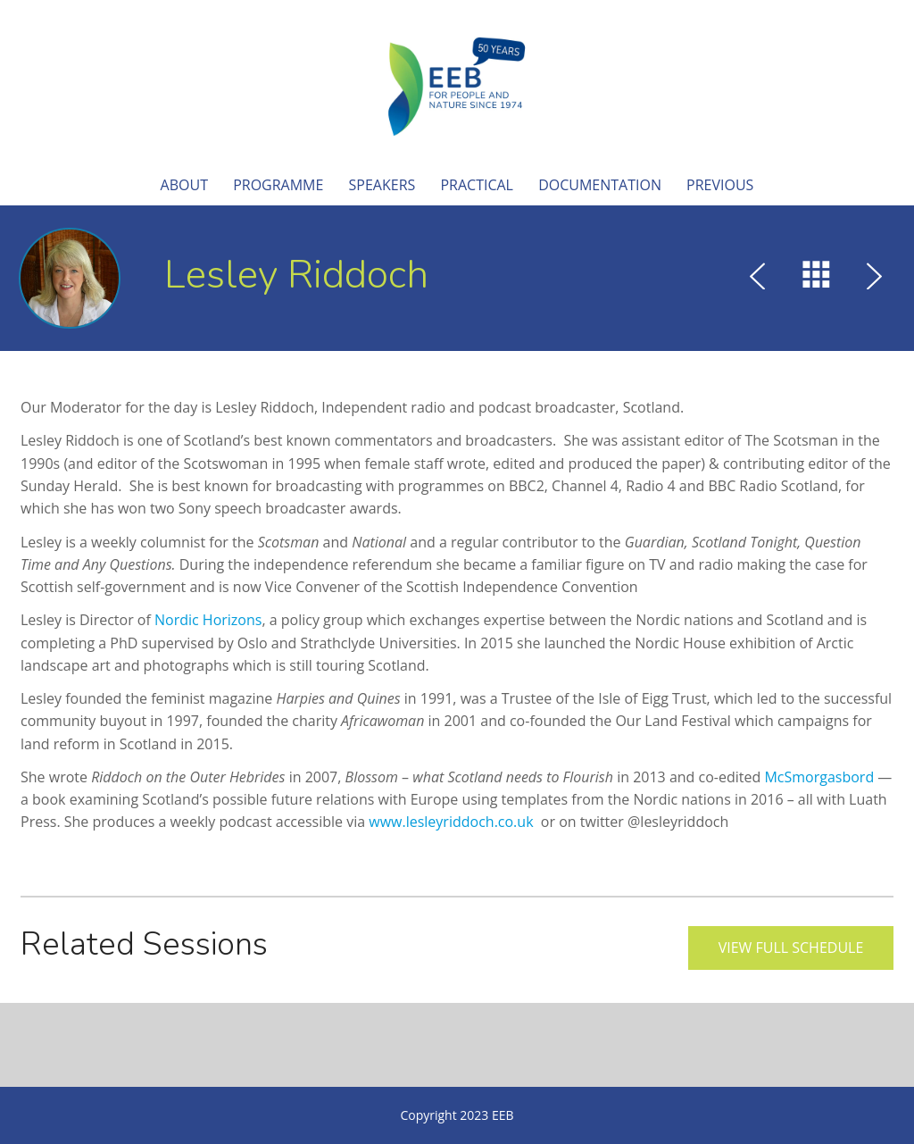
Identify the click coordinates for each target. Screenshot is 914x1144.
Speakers (382, 185)
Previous (719, 185)
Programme (278, 185)
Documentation (599, 185)
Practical (476, 185)
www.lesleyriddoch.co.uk (451, 821)
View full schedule (791, 947)
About (184, 185)
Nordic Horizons (208, 620)
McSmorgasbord (819, 777)
